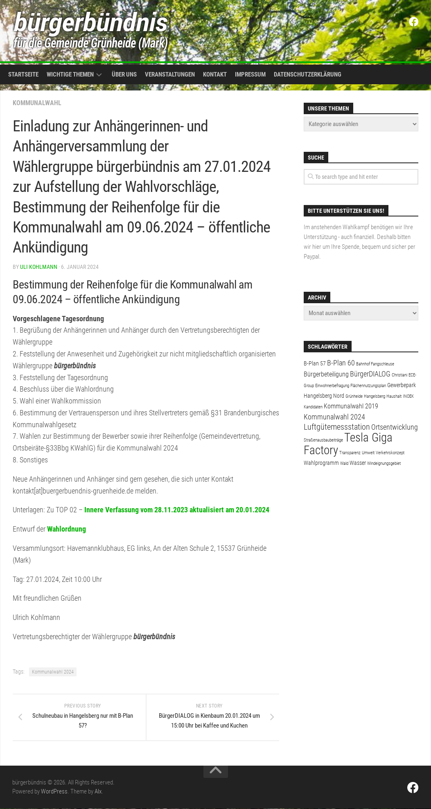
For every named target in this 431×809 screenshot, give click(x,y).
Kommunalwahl (37, 103)
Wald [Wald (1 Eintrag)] (344, 463)
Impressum (250, 74)
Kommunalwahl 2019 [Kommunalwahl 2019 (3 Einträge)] (351, 406)
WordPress (54, 791)
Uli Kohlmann (38, 267)
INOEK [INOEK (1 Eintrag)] (408, 396)
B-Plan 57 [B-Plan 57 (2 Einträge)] (315, 363)
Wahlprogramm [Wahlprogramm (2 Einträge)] (321, 463)
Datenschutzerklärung (307, 74)
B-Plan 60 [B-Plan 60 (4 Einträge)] (341, 362)
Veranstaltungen (170, 74)
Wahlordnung (66, 529)
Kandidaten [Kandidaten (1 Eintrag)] (313, 407)
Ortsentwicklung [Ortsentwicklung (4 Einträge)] (394, 427)
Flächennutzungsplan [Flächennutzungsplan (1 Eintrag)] (368, 385)
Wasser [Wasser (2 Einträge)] (358, 463)
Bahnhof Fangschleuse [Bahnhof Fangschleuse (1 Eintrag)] (375, 364)
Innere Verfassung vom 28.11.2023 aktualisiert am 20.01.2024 (176, 509)
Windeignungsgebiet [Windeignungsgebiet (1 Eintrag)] (384, 463)
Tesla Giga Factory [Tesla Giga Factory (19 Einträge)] (348, 443)
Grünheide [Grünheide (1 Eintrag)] (354, 396)
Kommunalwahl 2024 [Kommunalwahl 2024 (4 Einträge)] (334, 416)
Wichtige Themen (70, 74)
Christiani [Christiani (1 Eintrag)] (399, 375)
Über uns (124, 74)
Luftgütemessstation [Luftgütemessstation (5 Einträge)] (337, 427)
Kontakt (215, 74)
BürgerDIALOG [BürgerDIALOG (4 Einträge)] (370, 374)
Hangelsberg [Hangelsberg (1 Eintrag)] (374, 396)
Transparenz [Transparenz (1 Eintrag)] (350, 452)
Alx (98, 791)
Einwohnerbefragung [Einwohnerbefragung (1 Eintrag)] (332, 385)
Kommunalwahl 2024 (53, 672)
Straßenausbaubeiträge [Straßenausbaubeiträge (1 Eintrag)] (323, 440)
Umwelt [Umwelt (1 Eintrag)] (368, 452)
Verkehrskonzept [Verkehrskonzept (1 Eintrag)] (390, 452)
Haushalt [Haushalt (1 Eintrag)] (394, 396)
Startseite (23, 74)
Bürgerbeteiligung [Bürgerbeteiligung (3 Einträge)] (326, 374)
